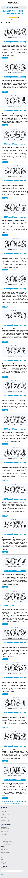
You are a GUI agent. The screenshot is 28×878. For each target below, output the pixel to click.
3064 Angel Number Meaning (15, 110)
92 (17, 801)
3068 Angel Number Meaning (15, 254)
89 (10, 801)
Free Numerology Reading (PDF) (6, 841)
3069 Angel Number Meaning (15, 289)
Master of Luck (3, 830)
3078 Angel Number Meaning (15, 606)
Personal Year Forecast (5, 828)
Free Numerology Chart (5, 839)
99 (9, 803)
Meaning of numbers (4, 849)
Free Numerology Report (5, 842)
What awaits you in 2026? (5, 815)
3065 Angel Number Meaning (15, 144)
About (2, 857)
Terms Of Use (3, 863)
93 (19, 801)
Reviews (2, 860)
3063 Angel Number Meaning (15, 77)
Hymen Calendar (4, 834)
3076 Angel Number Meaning (15, 534)
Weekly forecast (4, 817)
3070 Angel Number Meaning (15, 325)
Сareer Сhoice (3, 821)
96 (25, 801)
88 (8, 801)
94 (21, 801)
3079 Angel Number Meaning (15, 642)
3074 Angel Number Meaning (15, 463)
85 (2, 801)
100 (12, 803)
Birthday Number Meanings (6, 852)
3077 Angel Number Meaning (15, 571)
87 (6, 801)
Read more (5, 58)
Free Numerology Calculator (6, 844)
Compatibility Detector (5, 831)
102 (16, 803)
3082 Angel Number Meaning (15, 746)
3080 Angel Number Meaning (15, 677)
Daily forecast (3, 818)
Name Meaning (3, 811)
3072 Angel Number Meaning (15, 395)
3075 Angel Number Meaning (15, 499)
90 (13, 801)
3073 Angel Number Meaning (15, 429)
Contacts (2, 867)
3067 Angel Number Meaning (15, 217)
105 (22, 803)
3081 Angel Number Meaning (15, 713)
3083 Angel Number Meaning (15, 780)
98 (7, 803)
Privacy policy (3, 862)
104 (20, 803)
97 (5, 803)
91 (15, 801)
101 (14, 803)
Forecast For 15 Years (5, 814)
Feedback (2, 859)
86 (4, 801)
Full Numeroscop (4, 827)
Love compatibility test (5, 820)
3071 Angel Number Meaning (15, 360)
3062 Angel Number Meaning (15, 42)
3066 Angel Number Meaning (15, 180)
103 (18, 803)
